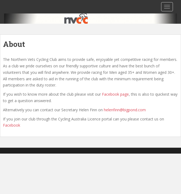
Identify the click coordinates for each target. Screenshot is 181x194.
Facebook (11, 125)
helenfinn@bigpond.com (125, 109)
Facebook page (115, 94)
